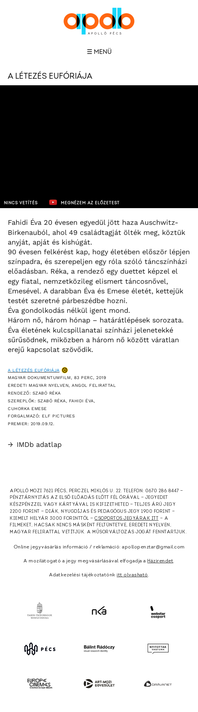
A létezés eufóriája (34, 370)
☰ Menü (99, 52)
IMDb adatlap (35, 444)
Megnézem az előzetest (84, 202)
